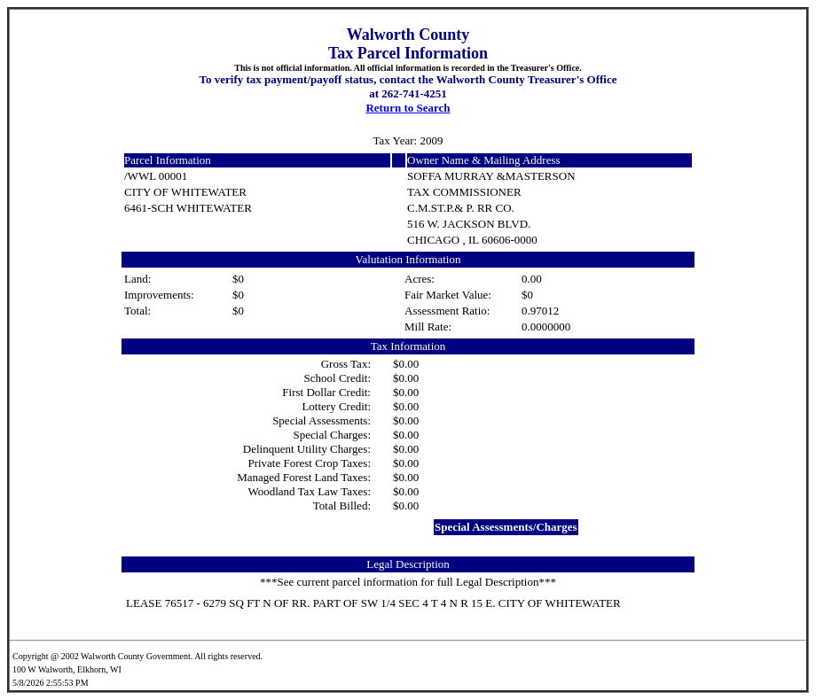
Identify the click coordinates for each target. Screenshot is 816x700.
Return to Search (407, 107)
